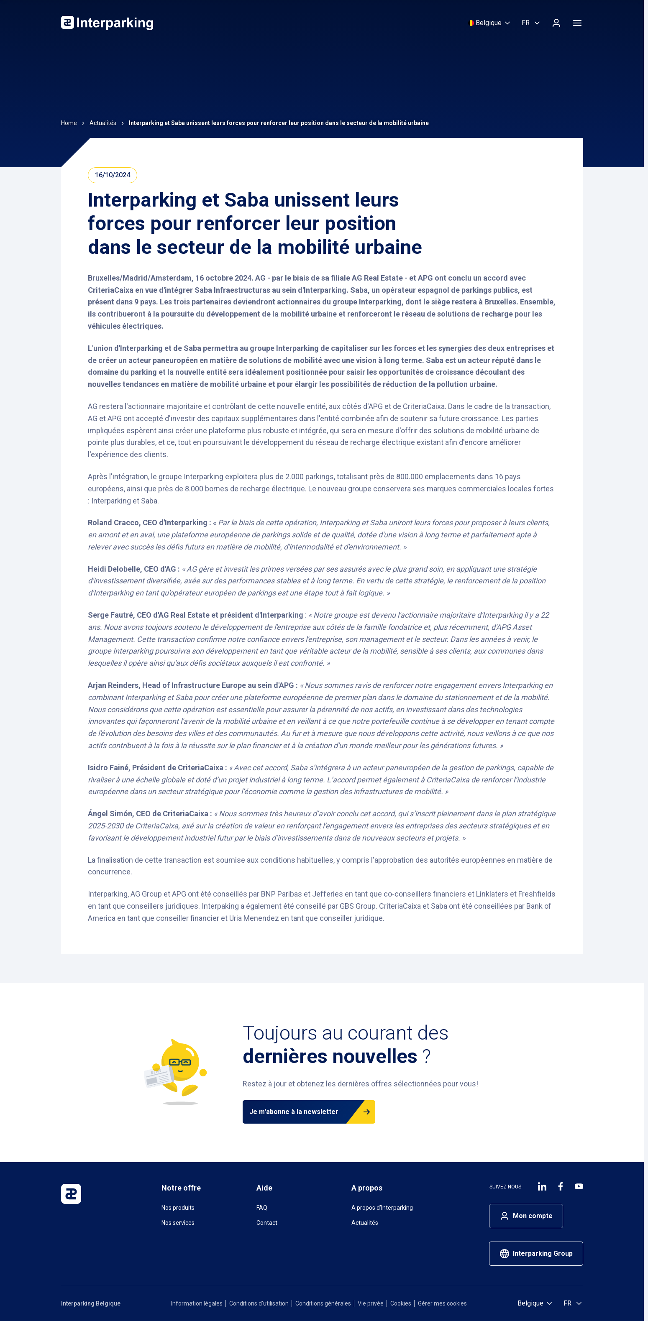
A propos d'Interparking (382, 1207)
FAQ (261, 1207)
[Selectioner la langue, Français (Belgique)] (531, 23)
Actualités (364, 1222)
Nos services (178, 1222)
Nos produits (178, 1207)
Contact (266, 1222)
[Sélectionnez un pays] (490, 23)
